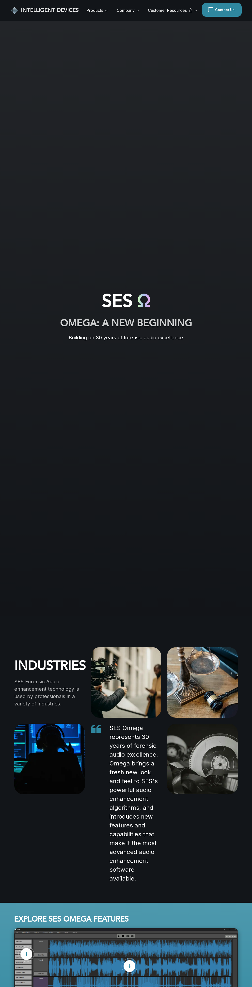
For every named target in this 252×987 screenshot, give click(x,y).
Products (95, 10)
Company (126, 10)
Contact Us (221, 9)
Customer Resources (170, 10)
